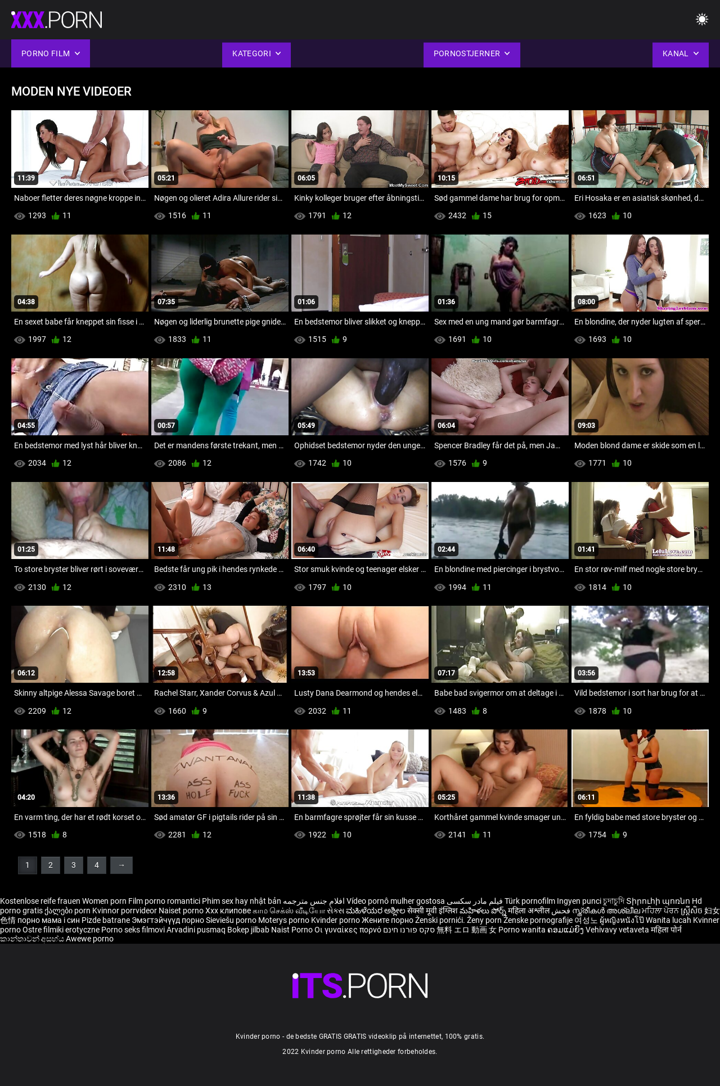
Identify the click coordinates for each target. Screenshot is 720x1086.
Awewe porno (90, 938)
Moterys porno (284, 920)
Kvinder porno (336, 920)
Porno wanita (522, 929)
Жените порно (388, 920)
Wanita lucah (669, 920)
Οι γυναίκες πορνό (348, 929)
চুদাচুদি (613, 900)
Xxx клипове (228, 910)
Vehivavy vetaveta (618, 929)
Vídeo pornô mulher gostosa (395, 900)
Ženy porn (485, 920)
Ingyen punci (579, 900)
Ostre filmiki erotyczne (61, 929)
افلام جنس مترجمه (314, 900)
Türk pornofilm (530, 900)
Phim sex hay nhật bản (241, 900)
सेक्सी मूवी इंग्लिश (432, 910)
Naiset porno (182, 910)
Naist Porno (292, 929)
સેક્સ (335, 910)
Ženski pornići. (441, 920)
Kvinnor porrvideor (125, 910)
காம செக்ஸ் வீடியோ (289, 910)
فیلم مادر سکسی (475, 900)
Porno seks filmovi (133, 929)
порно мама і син (48, 920)
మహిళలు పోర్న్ (484, 910)
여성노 (587, 920)
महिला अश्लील (529, 910)
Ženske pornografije (538, 920)
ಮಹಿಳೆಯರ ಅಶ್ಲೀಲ (376, 910)
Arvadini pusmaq (196, 929)
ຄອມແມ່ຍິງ (566, 929)
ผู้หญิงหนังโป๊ (623, 920)
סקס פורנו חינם (409, 929)
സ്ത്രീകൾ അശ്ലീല (607, 910)
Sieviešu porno (232, 920)
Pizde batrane (106, 920)
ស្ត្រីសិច (692, 910)
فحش (561, 910)
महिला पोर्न (666, 929)
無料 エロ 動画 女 (466, 929)
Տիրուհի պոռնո (659, 900)
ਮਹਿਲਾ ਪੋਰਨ (661, 910)
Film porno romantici (164, 900)
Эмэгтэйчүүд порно (169, 920)
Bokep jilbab (248, 929)
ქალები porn (68, 910)
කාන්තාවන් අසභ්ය (33, 938)
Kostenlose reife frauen (40, 900)
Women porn (105, 900)
